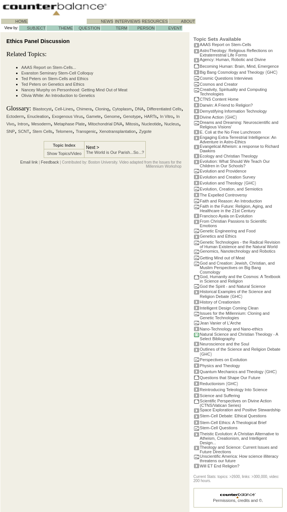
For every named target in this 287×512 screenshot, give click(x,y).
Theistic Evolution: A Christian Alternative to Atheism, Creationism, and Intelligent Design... (239, 438)
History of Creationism (220, 302)
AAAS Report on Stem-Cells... (48, 67)
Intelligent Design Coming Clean (229, 308)
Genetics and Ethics (218, 236)
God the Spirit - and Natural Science (233, 286)
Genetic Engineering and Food (228, 231)
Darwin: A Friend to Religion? (226, 105)
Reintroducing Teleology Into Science (234, 389)
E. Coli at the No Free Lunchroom (230, 132)
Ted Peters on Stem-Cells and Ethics (54, 78)
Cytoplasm (122, 109)
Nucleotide (151, 124)
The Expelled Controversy (223, 195)
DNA (139, 109)
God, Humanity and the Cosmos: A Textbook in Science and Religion (240, 278)
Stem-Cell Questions (219, 428)
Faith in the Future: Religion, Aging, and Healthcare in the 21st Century (236, 208)
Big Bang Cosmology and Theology (232, 72)
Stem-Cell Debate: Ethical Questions (233, 416)
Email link (29, 162)
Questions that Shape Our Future (230, 377)
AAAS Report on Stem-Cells (225, 44)
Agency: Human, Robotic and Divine (233, 59)
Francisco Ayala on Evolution (226, 216)
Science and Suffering (220, 395)
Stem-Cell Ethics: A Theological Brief (233, 422)
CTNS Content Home (219, 99)
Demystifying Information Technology (233, 111)
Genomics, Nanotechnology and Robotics (237, 251)
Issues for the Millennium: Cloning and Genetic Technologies (234, 315)
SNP (10, 131)
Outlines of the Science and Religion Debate (240, 349)
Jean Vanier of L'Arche (220, 323)
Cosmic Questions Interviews (226, 78)
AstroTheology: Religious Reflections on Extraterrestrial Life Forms (236, 52)
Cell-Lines (64, 109)
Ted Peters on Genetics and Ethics (52, 84)
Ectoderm (15, 116)
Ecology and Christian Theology (229, 156)
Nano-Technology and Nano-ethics (231, 329)
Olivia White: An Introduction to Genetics (58, 95)
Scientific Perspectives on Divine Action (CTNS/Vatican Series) (236, 403)
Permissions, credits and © (237, 500)
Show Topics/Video (64, 153)
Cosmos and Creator (219, 84)
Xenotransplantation (117, 131)
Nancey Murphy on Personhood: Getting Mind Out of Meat (74, 90)
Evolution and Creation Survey (228, 177)
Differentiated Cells (164, 109)
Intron (23, 124)
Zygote (145, 131)
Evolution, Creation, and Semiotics (231, 189)
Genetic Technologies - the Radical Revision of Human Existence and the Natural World (240, 244)
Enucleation (38, 116)
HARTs (150, 116)
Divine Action (212, 117)
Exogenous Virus (67, 116)
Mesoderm (41, 124)
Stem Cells (42, 131)
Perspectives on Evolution (223, 359)
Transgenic (86, 131)
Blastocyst (42, 109)
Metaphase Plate (69, 124)
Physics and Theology (220, 365)
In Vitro (166, 116)
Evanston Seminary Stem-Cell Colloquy (57, 73)
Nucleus (171, 124)
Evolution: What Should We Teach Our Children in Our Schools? (235, 163)
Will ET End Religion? (220, 466)
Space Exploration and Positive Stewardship (240, 410)
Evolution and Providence (223, 171)
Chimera (84, 109)
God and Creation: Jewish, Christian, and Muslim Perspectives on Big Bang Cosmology (237, 267)
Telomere (64, 131)
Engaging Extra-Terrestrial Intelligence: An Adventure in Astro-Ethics (238, 139)
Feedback (50, 162)
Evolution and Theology (221, 183)
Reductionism (212, 383)
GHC (271, 72)
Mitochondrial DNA (105, 124)
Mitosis (132, 124)
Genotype (132, 116)
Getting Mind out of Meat (222, 258)
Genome (112, 116)
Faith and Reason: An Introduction (231, 201)
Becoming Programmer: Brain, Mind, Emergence (239, 66)
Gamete (93, 116)
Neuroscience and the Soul (224, 344)
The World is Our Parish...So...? (115, 152)
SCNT (23, 131)
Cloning (102, 109)
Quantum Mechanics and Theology (231, 371)
